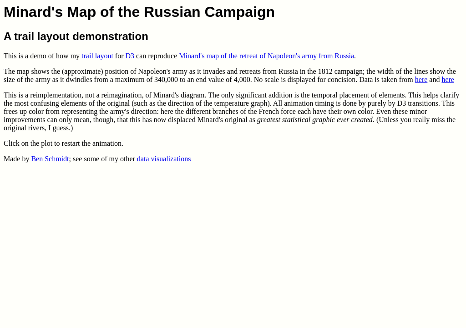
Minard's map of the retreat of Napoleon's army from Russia (266, 56)
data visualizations (164, 159)
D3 (130, 56)
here (421, 79)
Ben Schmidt (50, 159)
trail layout (97, 56)
